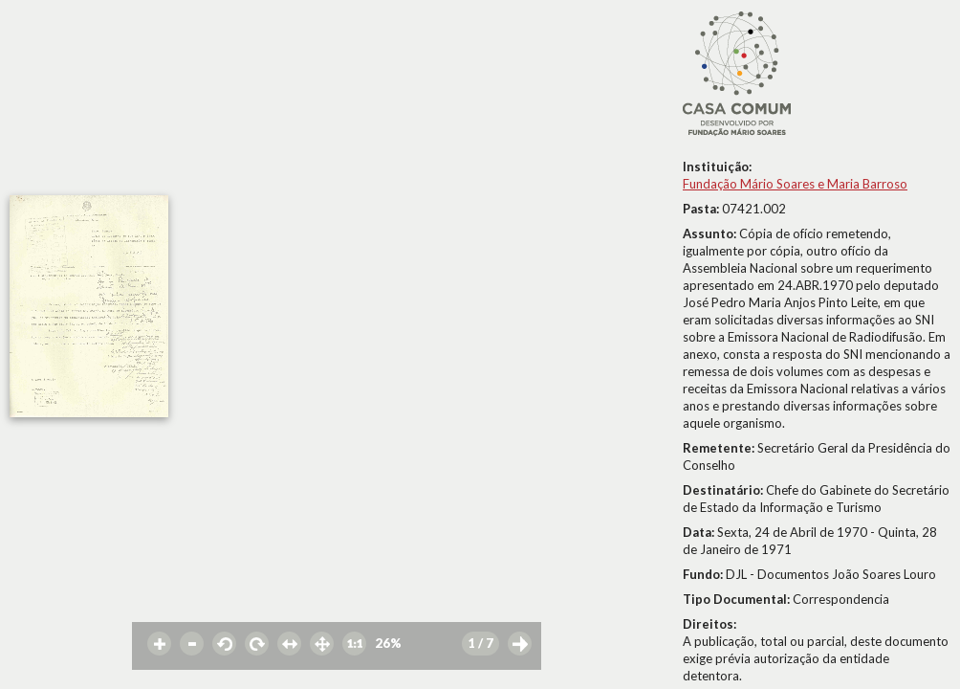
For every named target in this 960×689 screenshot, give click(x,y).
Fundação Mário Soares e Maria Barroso (795, 183)
